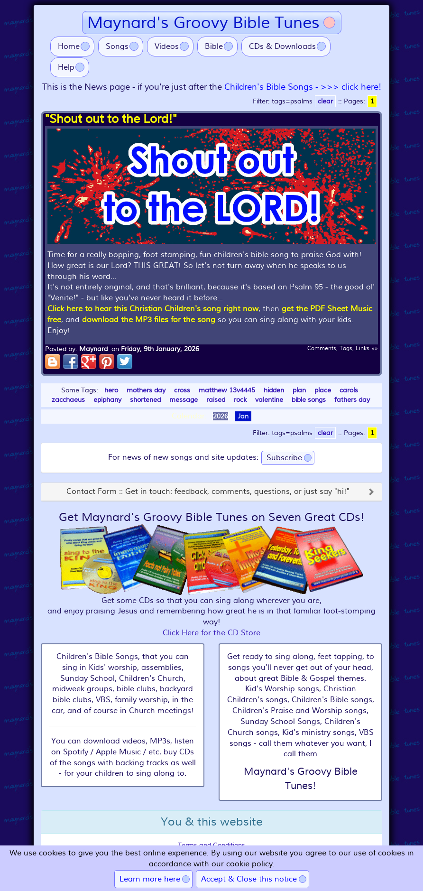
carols (349, 390)
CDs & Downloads (282, 46)
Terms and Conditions (211, 845)
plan (299, 390)
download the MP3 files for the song (148, 320)
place (322, 390)
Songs (117, 46)
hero (111, 390)
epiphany (107, 400)
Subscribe (284, 458)
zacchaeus (68, 400)
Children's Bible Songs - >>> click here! (302, 87)
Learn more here (150, 879)
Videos (167, 46)
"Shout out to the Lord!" (111, 119)
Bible (214, 46)
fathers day (352, 400)
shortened (145, 400)
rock (240, 400)
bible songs (309, 400)
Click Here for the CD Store (211, 633)
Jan (243, 416)
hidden (274, 390)
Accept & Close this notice (249, 879)
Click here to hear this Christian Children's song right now (152, 309)
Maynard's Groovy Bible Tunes (203, 22)
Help (66, 67)
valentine (269, 400)
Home (69, 46)
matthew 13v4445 (227, 390)
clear (325, 101)
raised (215, 400)
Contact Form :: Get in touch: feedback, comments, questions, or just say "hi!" (207, 492)
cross (182, 390)
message (183, 400)
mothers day (146, 390)
